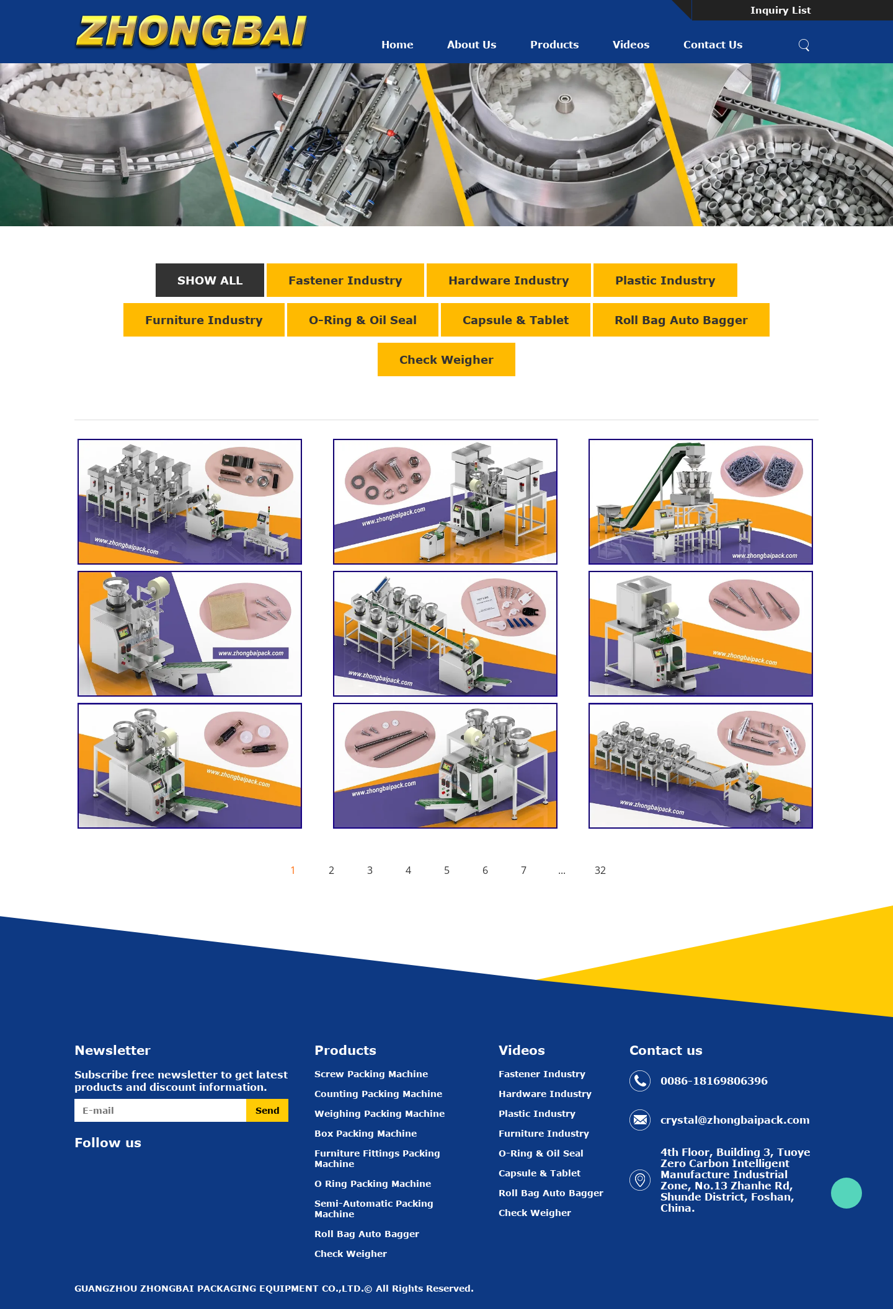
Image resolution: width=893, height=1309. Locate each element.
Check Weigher (446, 359)
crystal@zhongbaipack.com (735, 1120)
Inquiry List (780, 9)
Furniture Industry (204, 320)
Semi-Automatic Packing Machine (373, 1208)
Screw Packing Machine (371, 1074)
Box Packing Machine (365, 1133)
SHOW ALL (209, 280)
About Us (472, 44)
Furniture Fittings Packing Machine (377, 1158)
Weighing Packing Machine (379, 1113)
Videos (631, 44)
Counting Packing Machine (378, 1093)
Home (397, 44)
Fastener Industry (345, 280)
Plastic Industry (665, 280)
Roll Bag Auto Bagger (681, 320)
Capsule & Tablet (516, 320)
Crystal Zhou (846, 1193)
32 (600, 870)
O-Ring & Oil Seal (363, 320)
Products (554, 44)
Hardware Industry (508, 280)
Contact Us (713, 44)
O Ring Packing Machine (372, 1183)
